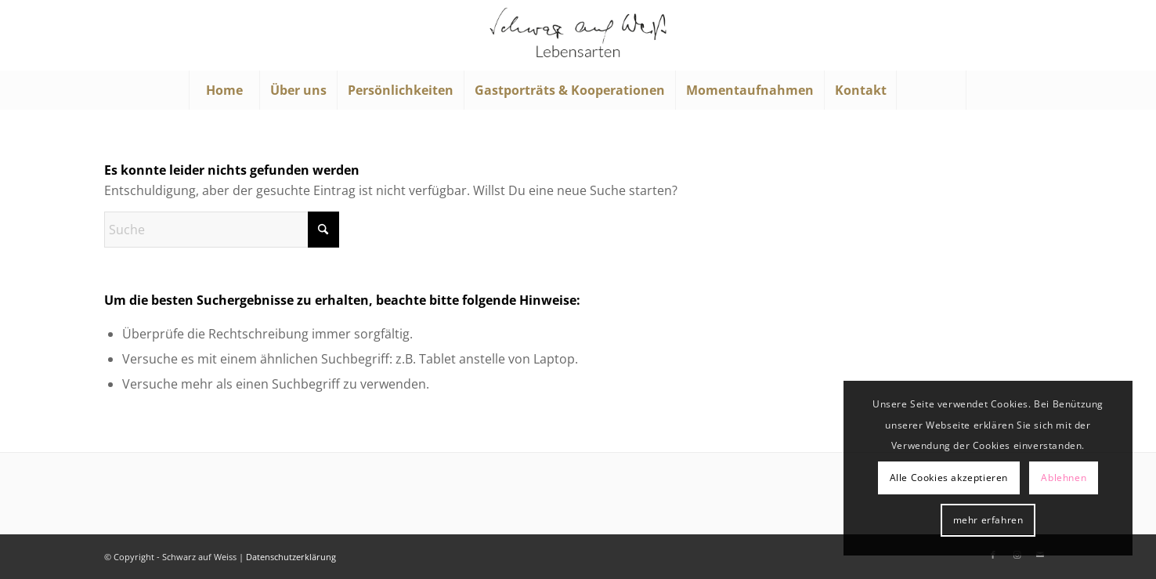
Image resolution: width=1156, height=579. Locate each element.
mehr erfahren (988, 520)
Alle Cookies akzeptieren (949, 477)
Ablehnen (1063, 477)
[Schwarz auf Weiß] (578, 35)
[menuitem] (224, 90)
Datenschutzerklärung (291, 557)
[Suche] (931, 90)
